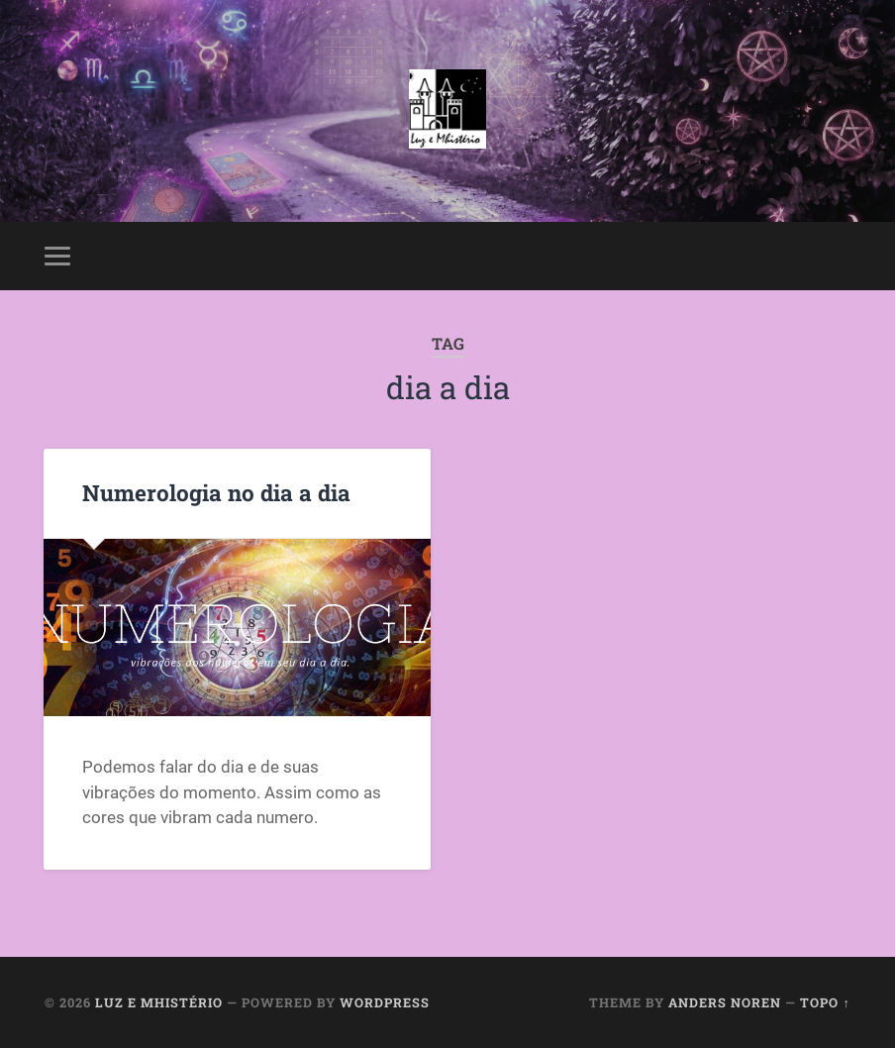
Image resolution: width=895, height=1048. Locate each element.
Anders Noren (724, 1002)
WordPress (385, 1002)
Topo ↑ (824, 1002)
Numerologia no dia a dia (216, 492)
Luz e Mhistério (159, 1002)
